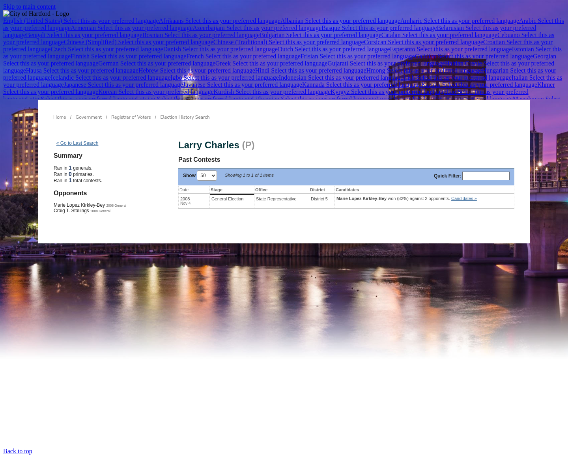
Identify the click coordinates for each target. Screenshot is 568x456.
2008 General (116, 205)
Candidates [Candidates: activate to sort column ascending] (347, 189)
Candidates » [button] (464, 198)
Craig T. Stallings (71, 210)
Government (89, 117)
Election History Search (185, 117)
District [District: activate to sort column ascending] (317, 189)
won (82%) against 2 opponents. (406, 198)
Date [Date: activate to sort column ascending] (184, 189)
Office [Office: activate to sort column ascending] (261, 189)
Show (200, 175)
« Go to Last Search (77, 143)
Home (59, 117)
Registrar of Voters (131, 117)
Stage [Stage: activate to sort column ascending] (216, 189)
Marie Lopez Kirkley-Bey (79, 205)
